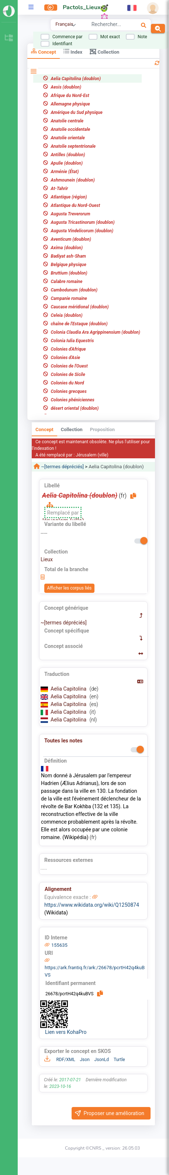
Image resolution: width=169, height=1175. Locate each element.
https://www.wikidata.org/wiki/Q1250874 (91, 905)
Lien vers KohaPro (65, 1032)
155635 (59, 945)
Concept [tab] (43, 51)
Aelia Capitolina (69, 689)
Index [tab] (72, 51)
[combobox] (108, 25)
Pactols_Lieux (82, 7)
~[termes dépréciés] (62, 466)
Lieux (47, 559)
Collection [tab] (104, 51)
